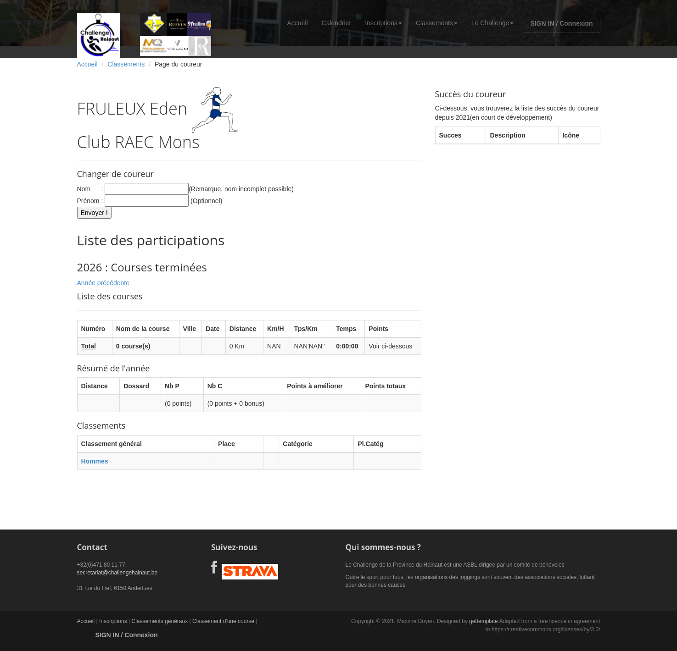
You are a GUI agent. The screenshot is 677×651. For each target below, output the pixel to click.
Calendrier (337, 23)
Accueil (297, 23)
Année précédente (103, 283)
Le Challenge (492, 23)
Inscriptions (383, 23)
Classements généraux (159, 621)
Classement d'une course (223, 621)
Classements (437, 23)
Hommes (94, 461)
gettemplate (483, 621)
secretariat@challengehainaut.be (117, 572)
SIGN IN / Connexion (561, 23)
